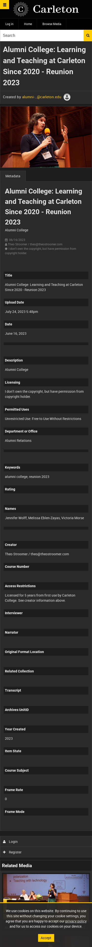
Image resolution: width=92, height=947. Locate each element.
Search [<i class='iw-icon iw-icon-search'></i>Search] (88, 35)
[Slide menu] (4, 4)
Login (10, 841)
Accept (46, 937)
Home (28, 24)
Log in (9, 24)
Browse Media (51, 24)
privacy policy (76, 921)
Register (12, 852)
